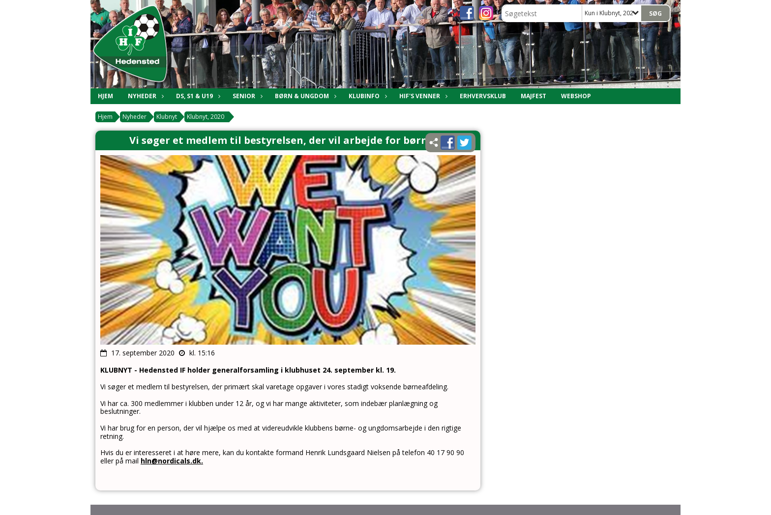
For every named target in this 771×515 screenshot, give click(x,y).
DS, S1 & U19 (197, 96)
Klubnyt (166, 116)
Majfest (533, 96)
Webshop (576, 96)
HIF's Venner (422, 96)
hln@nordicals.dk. (172, 460)
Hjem (105, 96)
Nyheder (144, 96)
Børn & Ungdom (304, 96)
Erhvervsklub (483, 96)
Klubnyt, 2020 (205, 116)
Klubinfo (367, 96)
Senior (246, 96)
